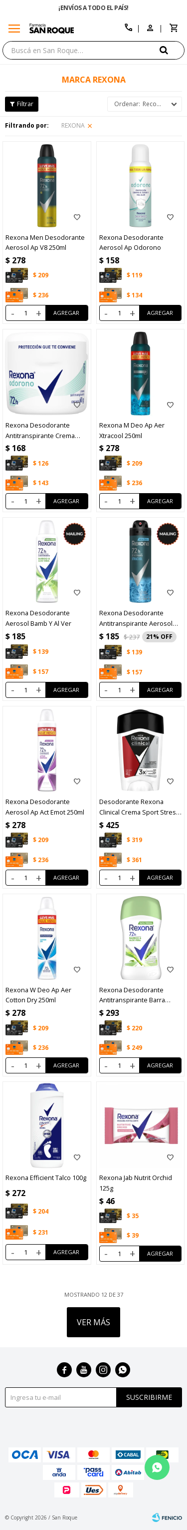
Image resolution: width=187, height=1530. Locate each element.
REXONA (73, 125)
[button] (172, 50)
